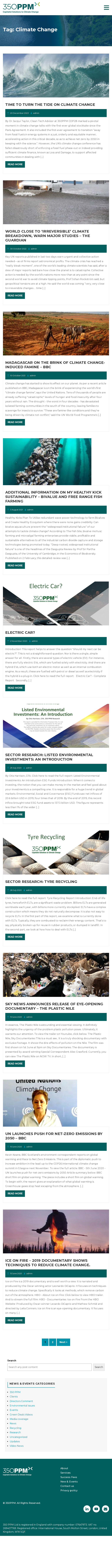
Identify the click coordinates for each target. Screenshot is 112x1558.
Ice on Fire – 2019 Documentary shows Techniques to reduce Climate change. (47, 1262)
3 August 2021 (16, 509)
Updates (15, 1441)
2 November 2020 (18, 641)
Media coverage (19, 1419)
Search (11, 1360)
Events (14, 1410)
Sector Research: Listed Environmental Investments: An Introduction (49, 757)
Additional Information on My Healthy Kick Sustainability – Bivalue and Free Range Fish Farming (53, 496)
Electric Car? (20, 632)
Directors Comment (21, 1401)
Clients (14, 1396)
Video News (16, 1446)
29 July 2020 (16, 768)
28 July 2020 (16, 890)
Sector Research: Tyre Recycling (41, 882)
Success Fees (68, 1477)
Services (65, 1472)
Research (15, 1432)
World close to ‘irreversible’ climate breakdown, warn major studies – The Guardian (47, 235)
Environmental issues (22, 1405)
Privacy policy (69, 1490)
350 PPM (15, 1392)
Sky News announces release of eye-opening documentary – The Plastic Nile (54, 1006)
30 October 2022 (18, 249)
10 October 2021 (17, 375)
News (13, 1423)
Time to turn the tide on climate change (50, 104)
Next (63, 1342)
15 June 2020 (16, 1017)
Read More (15, 164)
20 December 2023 (19, 113)
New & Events (69, 1481)
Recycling (15, 1428)
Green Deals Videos (21, 1414)
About (64, 1468)
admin (36, 113)
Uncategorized (18, 1437)
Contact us (67, 1486)
